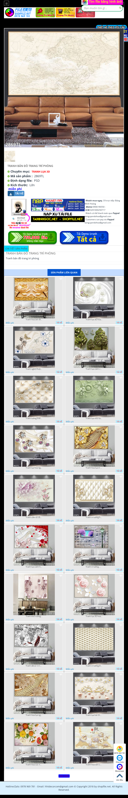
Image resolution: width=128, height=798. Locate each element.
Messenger (119, 768)
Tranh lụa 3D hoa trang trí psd (94, 319)
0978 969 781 (119, 750)
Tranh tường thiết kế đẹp (34, 418)
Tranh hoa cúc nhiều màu (34, 764)
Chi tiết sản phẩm (16, 248)
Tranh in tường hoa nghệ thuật (94, 517)
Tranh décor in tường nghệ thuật (34, 666)
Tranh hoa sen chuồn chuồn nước (94, 764)
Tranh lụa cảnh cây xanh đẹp (94, 369)
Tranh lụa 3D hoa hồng (94, 616)
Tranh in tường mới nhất (94, 567)
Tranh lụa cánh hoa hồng (34, 567)
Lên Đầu (119, 777)
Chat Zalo (120, 759)
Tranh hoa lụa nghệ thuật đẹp (34, 715)
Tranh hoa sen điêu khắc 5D (34, 319)
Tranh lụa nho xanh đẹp (94, 418)
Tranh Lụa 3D (41, 171)
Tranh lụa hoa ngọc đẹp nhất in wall (34, 468)
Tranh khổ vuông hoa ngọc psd (34, 616)
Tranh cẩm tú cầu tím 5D (34, 517)
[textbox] (102, 8)
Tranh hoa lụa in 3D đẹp (94, 468)
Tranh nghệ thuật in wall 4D (34, 369)
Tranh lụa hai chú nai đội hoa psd (94, 715)
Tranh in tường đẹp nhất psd (94, 666)
